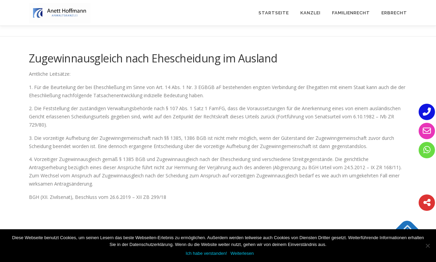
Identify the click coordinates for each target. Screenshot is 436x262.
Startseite (274, 12)
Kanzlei (310, 12)
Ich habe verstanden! (206, 253)
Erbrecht (394, 12)
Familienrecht (351, 12)
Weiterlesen (242, 253)
